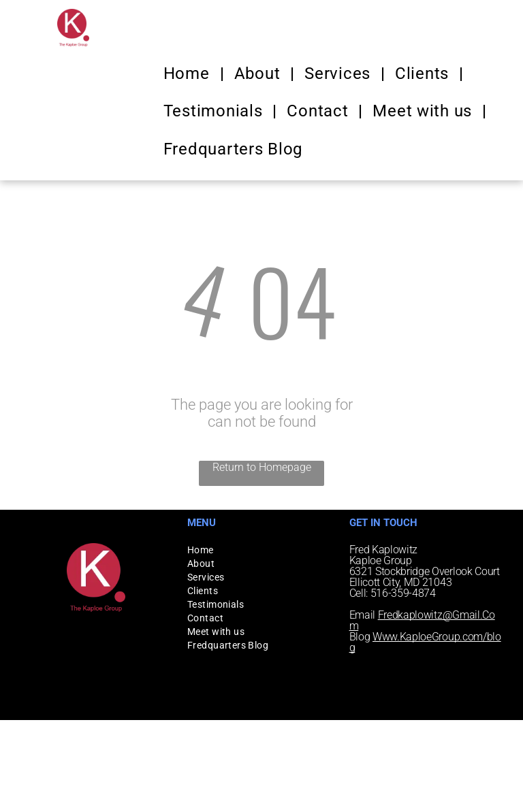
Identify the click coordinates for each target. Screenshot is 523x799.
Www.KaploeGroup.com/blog (425, 642)
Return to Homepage (261, 467)
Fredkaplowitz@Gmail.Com (422, 620)
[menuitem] (188, 73)
